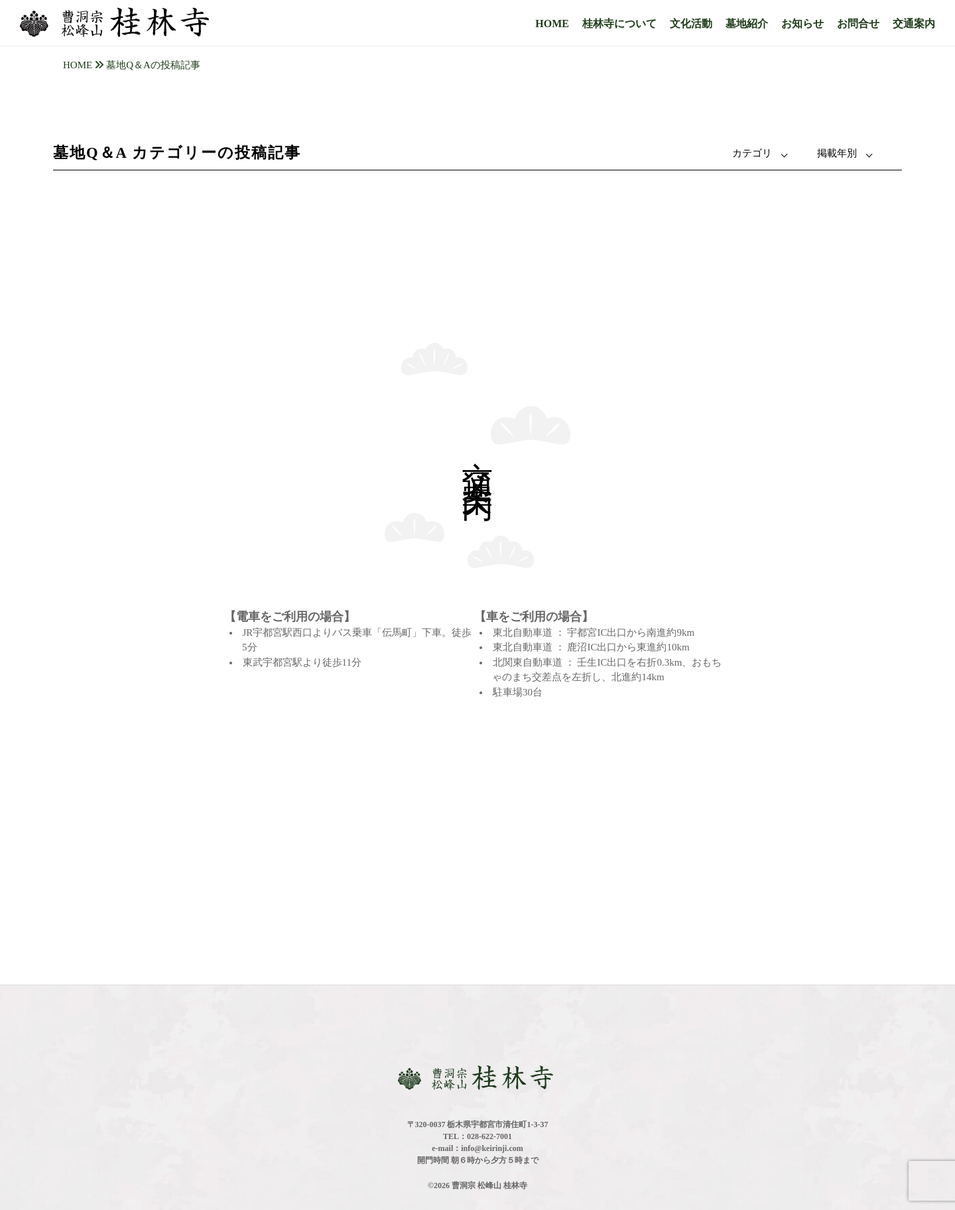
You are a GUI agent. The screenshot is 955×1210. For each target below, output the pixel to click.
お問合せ (858, 23)
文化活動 (691, 23)
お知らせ (802, 23)
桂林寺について (619, 23)
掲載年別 (837, 153)
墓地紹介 (747, 23)
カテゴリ (752, 153)
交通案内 (914, 23)
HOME (552, 23)
